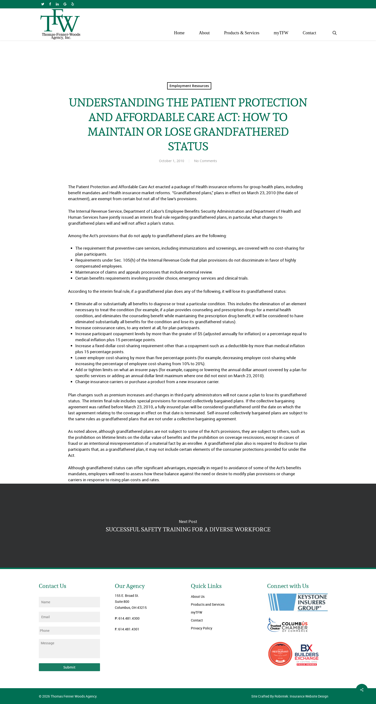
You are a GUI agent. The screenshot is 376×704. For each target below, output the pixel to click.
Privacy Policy (201, 628)
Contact (197, 620)
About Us (198, 596)
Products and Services (207, 604)
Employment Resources (189, 85)
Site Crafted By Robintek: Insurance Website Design (289, 696)
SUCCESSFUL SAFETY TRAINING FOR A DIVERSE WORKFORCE (188, 526)
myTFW (196, 612)
